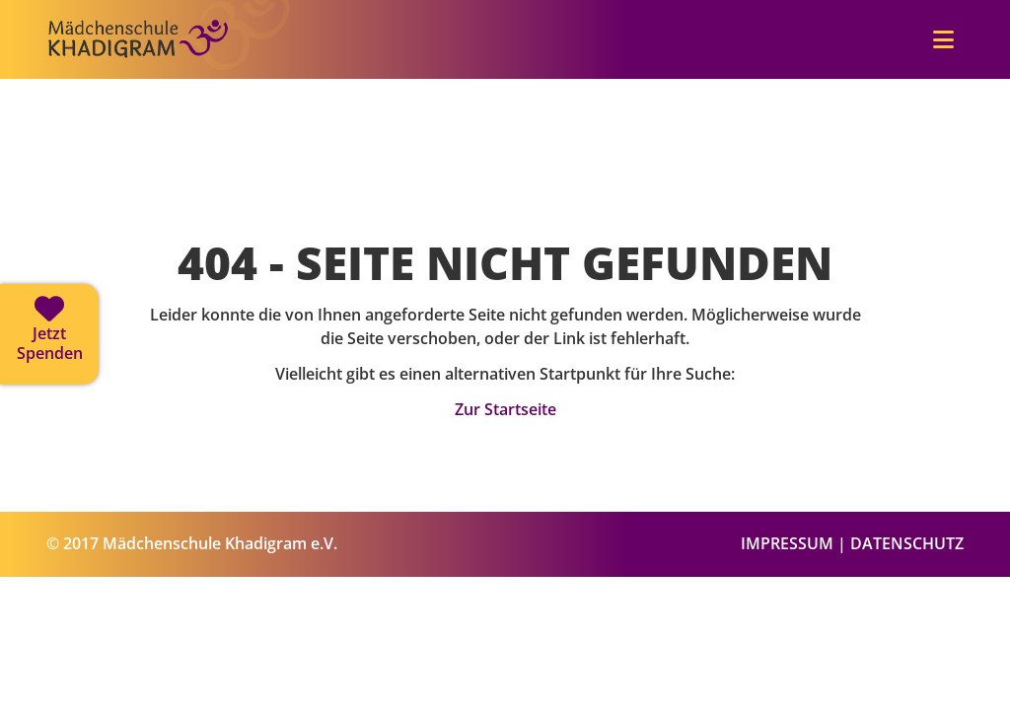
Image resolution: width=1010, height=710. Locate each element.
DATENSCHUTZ (907, 543)
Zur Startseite (505, 409)
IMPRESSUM (787, 543)
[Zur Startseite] (169, 71)
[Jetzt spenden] (49, 334)
